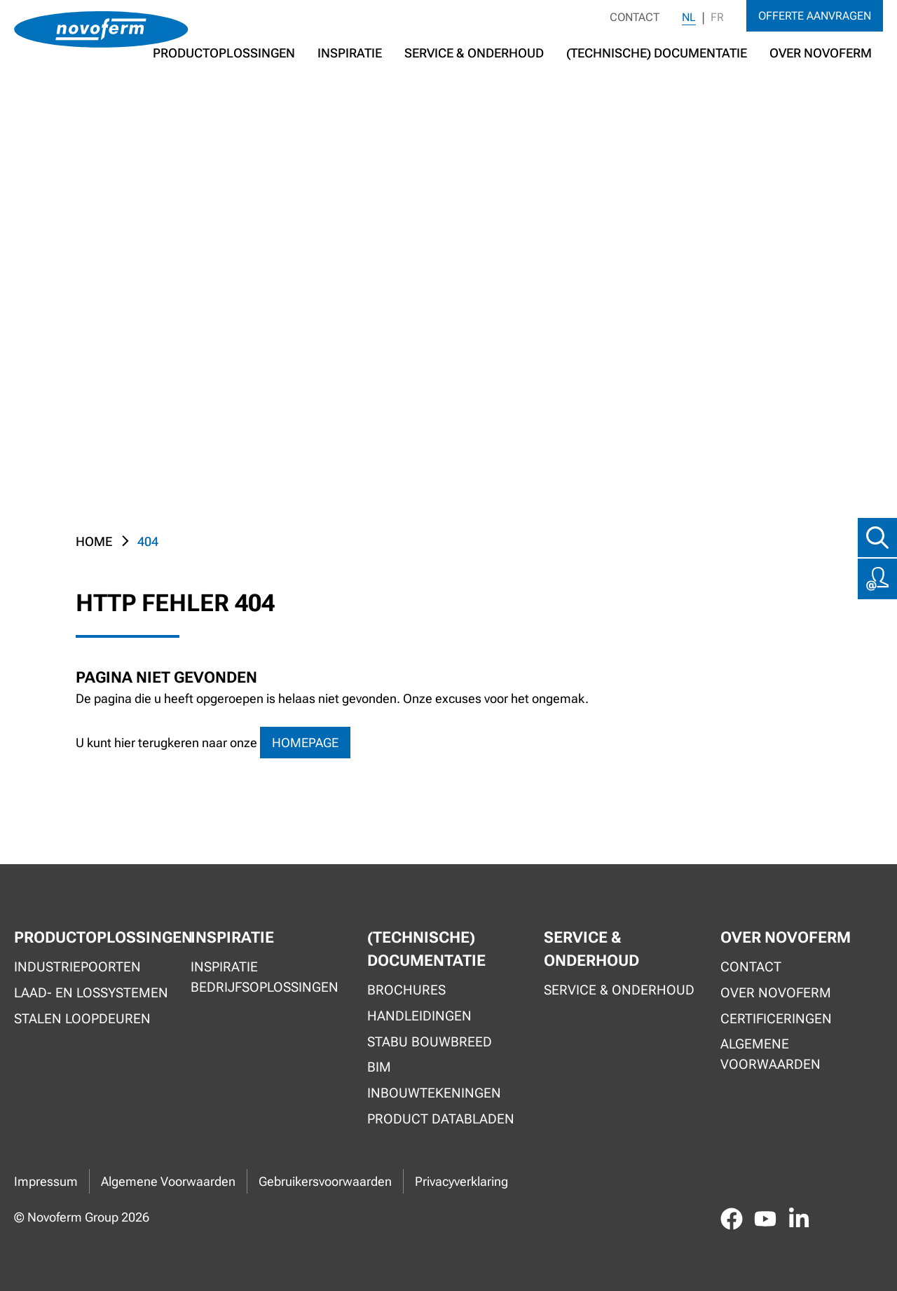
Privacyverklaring (461, 1181)
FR (717, 17)
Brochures (406, 990)
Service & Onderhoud (474, 53)
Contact (634, 17)
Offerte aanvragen (814, 15)
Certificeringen (776, 1019)
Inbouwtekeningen (434, 1093)
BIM (379, 1067)
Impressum (46, 1181)
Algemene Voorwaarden (168, 1181)
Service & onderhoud (619, 990)
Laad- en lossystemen (91, 993)
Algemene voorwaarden (770, 1054)
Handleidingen (419, 1016)
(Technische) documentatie (656, 53)
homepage (305, 742)
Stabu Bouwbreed (429, 1042)
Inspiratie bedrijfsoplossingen (264, 977)
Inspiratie (349, 53)
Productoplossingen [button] (224, 53)
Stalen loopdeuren (82, 1019)
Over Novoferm (775, 993)
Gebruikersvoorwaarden (325, 1181)
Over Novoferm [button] (820, 53)
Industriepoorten (77, 967)
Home (94, 541)
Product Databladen (440, 1119)
